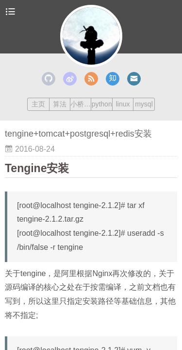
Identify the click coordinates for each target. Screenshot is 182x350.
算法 (59, 104)
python (102, 104)
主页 (38, 104)
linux (123, 104)
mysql (144, 104)
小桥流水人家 (80, 104)
